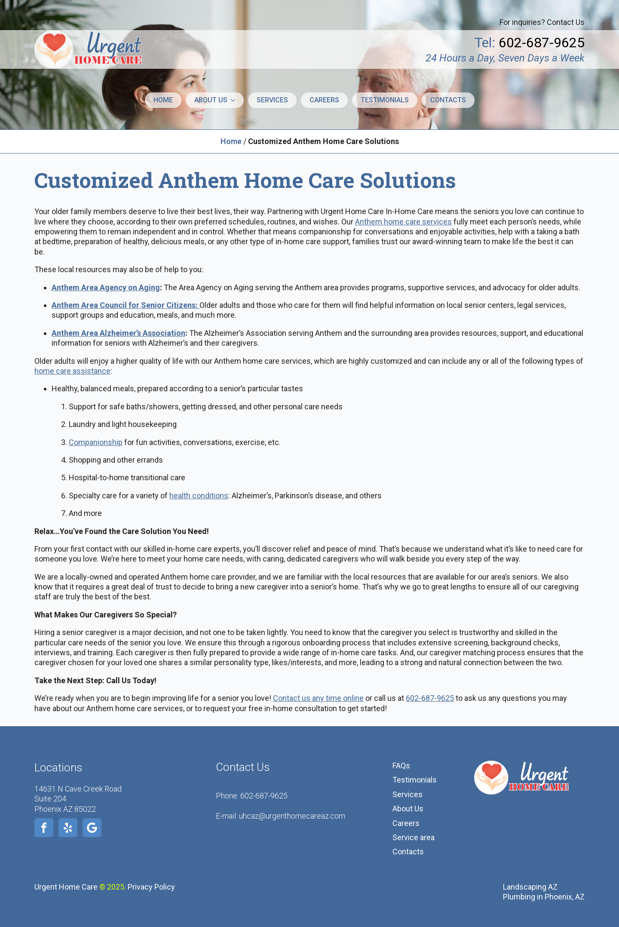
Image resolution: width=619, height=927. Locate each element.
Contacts (448, 100)
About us (210, 100)
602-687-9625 (430, 698)
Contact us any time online (318, 698)
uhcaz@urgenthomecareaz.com (292, 815)
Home (163, 100)
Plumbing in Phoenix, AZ (544, 896)
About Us (407, 808)
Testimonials (385, 100)
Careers (324, 100)
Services (272, 100)
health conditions (198, 495)
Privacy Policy (151, 886)
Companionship (96, 442)
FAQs (401, 765)
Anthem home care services (403, 221)
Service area (413, 837)
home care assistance (72, 370)
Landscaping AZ (530, 886)
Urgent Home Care (66, 886)
